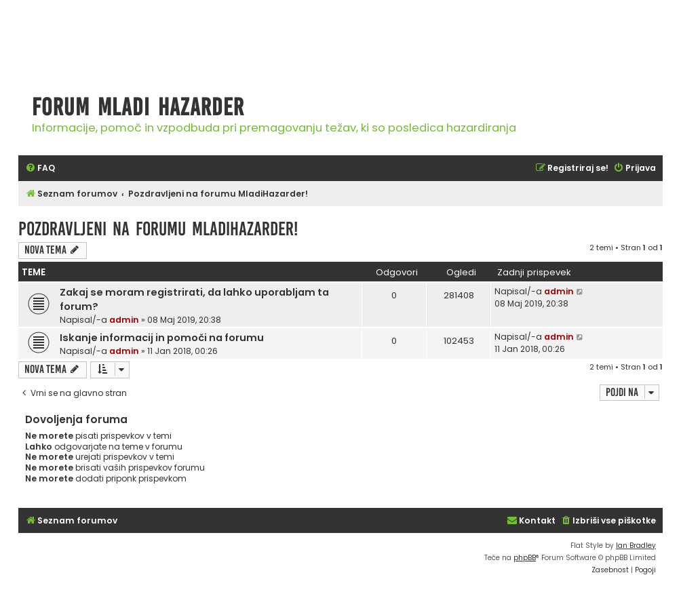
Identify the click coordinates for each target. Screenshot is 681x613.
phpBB (524, 558)
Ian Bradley (636, 545)
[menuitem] (40, 168)
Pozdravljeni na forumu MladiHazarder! (158, 228)
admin (124, 319)
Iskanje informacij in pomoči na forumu (162, 337)
